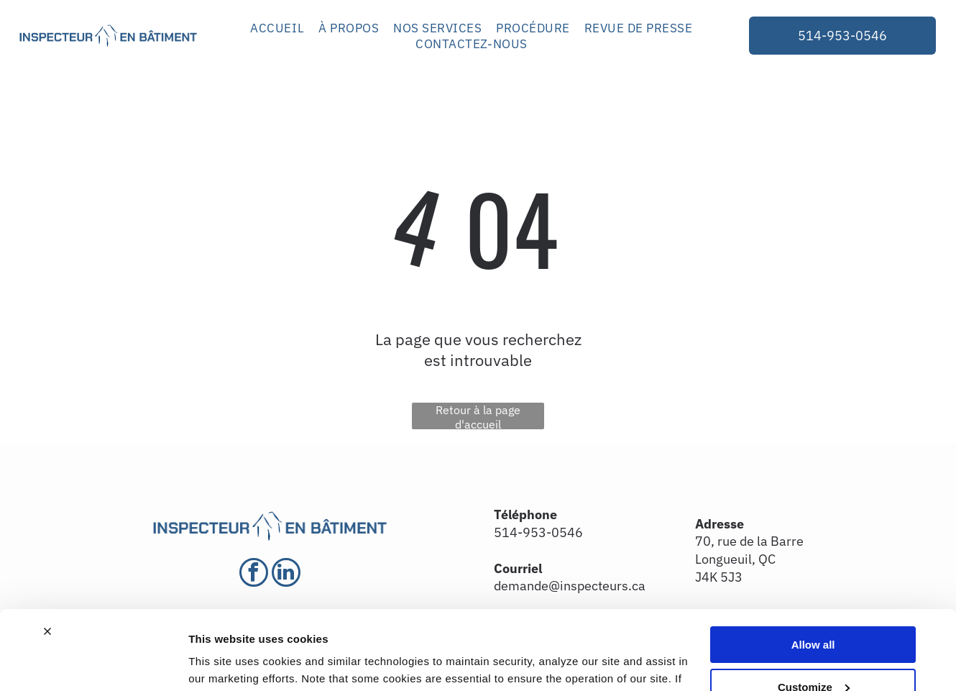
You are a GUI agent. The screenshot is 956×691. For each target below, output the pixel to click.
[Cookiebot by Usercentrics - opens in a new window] (93, 663)
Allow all (813, 572)
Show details (221, 662)
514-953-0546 (538, 532)
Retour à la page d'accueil (478, 416)
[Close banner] (47, 559)
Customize (814, 614)
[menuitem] (277, 28)
